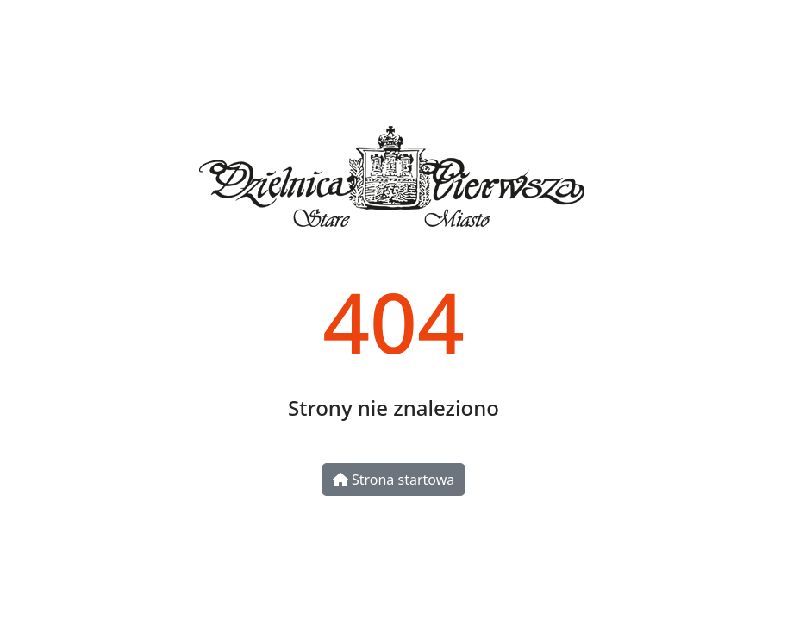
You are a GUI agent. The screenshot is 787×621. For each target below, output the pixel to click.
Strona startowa (393, 479)
